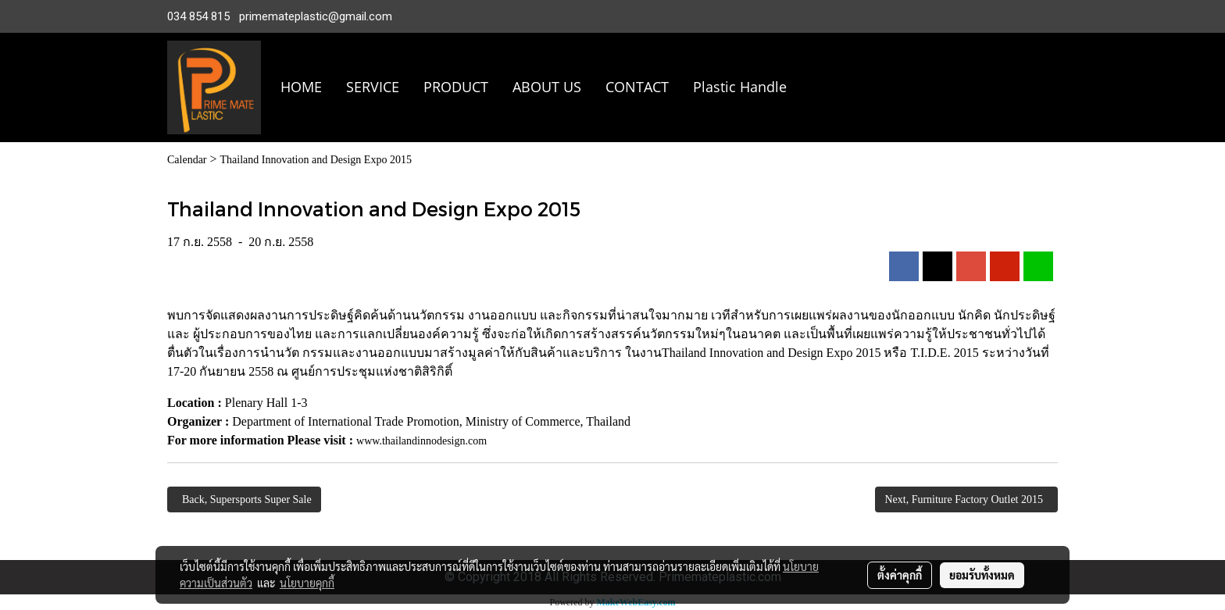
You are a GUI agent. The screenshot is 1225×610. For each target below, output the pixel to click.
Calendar (187, 160)
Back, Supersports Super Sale (244, 499)
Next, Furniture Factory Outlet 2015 (966, 499)
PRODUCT (455, 86)
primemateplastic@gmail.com (315, 16)
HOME (301, 86)
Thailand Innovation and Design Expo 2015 (316, 160)
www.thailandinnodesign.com (421, 441)
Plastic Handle (740, 86)
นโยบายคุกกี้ (307, 583)
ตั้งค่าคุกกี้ (899, 575)
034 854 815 (198, 16)
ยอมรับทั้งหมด (982, 575)
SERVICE (372, 86)
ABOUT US (546, 86)
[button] (822, 87)
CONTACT (637, 86)
